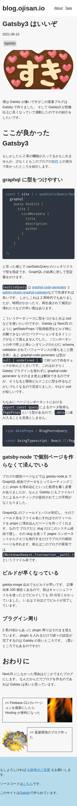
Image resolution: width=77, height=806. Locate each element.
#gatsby (10, 43)
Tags (68, 8)
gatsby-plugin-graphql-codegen (25, 292)
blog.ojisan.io (23, 8)
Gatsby (25, 793)
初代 (55, 161)
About (58, 8)
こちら (28, 784)
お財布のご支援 (38, 770)
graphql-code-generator (49, 287)
